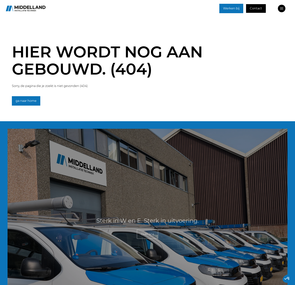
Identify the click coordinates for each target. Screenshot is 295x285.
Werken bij (231, 8)
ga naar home (26, 101)
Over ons (147, 234)
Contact (256, 8)
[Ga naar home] (26, 8)
